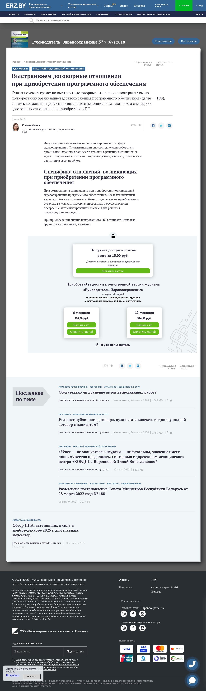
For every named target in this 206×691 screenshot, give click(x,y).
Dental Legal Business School (154, 14)
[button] (153, 125)
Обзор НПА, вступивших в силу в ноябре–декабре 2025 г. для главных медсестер (46, 530)
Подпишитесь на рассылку (27, 644)
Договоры (21, 69)
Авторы (124, 579)
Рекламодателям (45, 684)
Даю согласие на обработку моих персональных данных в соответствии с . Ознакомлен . (47, 665)
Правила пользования (61, 681)
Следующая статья (163, 63)
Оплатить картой (81, 331)
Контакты (125, 587)
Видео (124, 5)
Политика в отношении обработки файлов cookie (112, 684)
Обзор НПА (30, 14)
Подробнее (12, 675)
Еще (198, 14)
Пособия (139, 5)
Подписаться (75, 651)
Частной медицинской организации (59, 69)
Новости (14, 14)
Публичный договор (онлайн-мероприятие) (128, 681)
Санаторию (102, 14)
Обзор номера (48, 14)
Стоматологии (123, 14)
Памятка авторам (22, 684)
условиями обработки (47, 662)
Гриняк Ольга (31, 125)
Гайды (108, 5)
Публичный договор (88, 681)
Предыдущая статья (143, 63)
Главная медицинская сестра (82, 5)
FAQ (154, 579)
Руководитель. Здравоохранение (40, 5)
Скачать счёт (81, 324)
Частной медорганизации (76, 14)
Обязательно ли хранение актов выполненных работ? (108, 392)
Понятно (31, 676)
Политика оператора (69, 684)
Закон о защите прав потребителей (31, 686)
